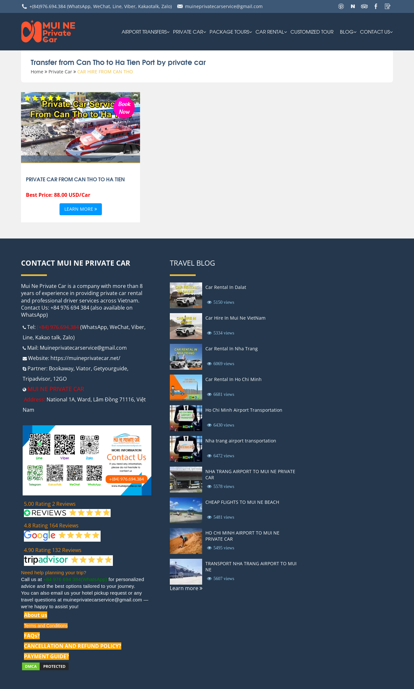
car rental (270, 31)
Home (37, 72)
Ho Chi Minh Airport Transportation (243, 410)
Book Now (124, 107)
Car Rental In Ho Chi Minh (233, 379)
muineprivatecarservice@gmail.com (224, 6)
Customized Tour (311, 31)
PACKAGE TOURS (229, 31)
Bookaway (61, 368)
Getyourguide (110, 368)
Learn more (80, 209)
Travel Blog (192, 263)
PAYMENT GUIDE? (46, 656)
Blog (347, 31)
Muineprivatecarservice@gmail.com (83, 347)
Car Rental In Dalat (225, 287)
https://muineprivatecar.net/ (85, 358)
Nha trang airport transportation (240, 441)
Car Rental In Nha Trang (231, 348)
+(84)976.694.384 (47, 6)
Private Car (188, 31)
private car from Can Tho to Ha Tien (75, 179)
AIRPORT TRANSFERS (144, 31)
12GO (60, 378)
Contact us (375, 31)
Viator (83, 368)
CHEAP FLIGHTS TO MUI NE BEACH (242, 502)
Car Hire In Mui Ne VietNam (235, 318)
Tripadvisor (36, 378)
